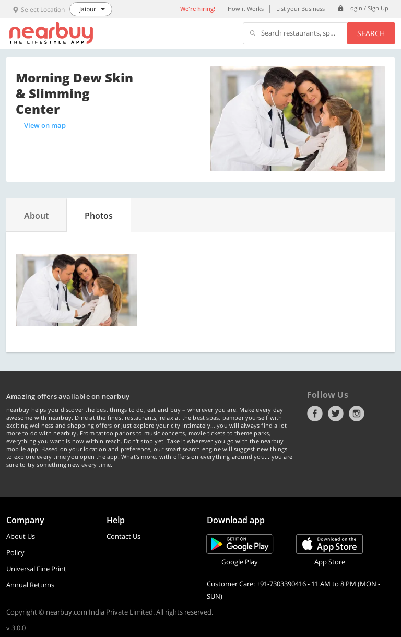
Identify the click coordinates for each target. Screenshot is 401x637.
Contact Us (123, 536)
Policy (15, 552)
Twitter (336, 413)
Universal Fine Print (36, 568)
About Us (20, 536)
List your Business (300, 9)
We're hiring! (197, 9)
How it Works (246, 9)
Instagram (356, 413)
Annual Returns (30, 584)
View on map (45, 125)
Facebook (315, 413)
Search (371, 33)
